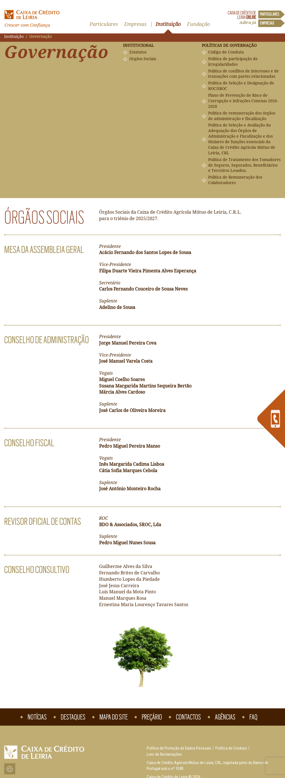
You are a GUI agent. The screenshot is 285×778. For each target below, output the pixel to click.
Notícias (37, 717)
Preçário (152, 717)
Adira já (247, 22)
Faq (253, 717)
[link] (271, 419)
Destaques (73, 717)
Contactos (188, 717)
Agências (225, 717)
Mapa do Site (113, 717)
